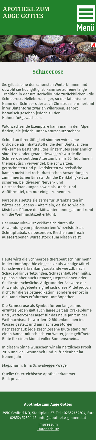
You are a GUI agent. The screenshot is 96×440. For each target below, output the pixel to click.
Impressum (48, 424)
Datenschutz (48, 429)
